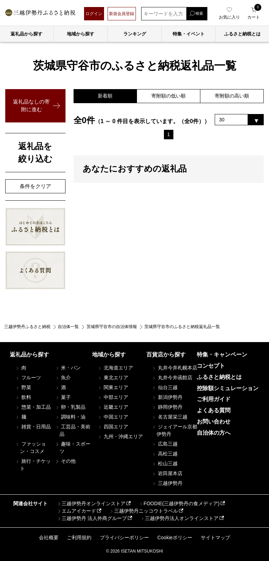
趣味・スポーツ (72, 447)
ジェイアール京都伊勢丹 (174, 430)
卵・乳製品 (70, 407)
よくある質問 (213, 410)
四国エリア (112, 426)
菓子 (63, 397)
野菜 (23, 387)
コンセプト (211, 366)
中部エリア (112, 397)
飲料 (23, 397)
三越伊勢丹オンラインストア (91, 503)
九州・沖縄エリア (120, 436)
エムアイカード (76, 511)
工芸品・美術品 (72, 430)
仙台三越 (165, 387)
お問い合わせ (213, 422)
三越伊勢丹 (167, 483)
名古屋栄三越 (169, 417)
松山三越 (165, 463)
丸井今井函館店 (172, 377)
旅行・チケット (33, 464)
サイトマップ (215, 537)
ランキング (134, 33)
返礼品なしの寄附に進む (31, 106)
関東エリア (112, 387)
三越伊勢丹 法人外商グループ (92, 518)
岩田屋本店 (167, 473)
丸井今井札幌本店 (174, 367)
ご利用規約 (79, 537)
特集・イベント (189, 33)
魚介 (63, 377)
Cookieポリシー (174, 537)
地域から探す (80, 33)
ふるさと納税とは (219, 377)
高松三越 (165, 453)
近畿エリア (112, 407)
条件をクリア (35, 186)
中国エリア (112, 417)
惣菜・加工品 (33, 407)
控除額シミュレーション (227, 388)
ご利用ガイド (213, 399)
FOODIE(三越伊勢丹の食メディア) (179, 503)
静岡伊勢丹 (167, 407)
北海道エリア (115, 367)
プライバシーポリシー (124, 537)
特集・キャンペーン (222, 355)
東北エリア (112, 377)
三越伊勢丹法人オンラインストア (179, 518)
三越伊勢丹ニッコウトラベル (143, 511)
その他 (65, 461)
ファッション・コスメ (30, 447)
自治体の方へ (213, 433)
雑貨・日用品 (33, 426)
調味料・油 (70, 417)
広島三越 (165, 444)
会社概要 (48, 537)
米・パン (68, 367)
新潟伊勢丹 (167, 397)
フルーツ (28, 377)
